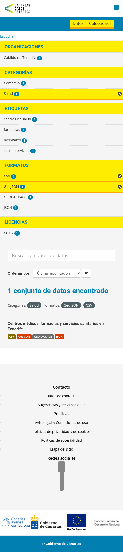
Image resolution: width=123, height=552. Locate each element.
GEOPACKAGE (43, 336)
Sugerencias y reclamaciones (61, 404)
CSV (11, 336)
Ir (86, 273)
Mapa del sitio (61, 449)
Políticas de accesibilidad (61, 440)
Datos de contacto (61, 395)
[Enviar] (110, 255)
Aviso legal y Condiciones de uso (61, 422)
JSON (59, 336)
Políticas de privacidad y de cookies (61, 431)
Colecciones (100, 23)
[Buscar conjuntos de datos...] (57, 255)
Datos (78, 23)
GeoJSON (24, 336)
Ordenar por (18, 273)
